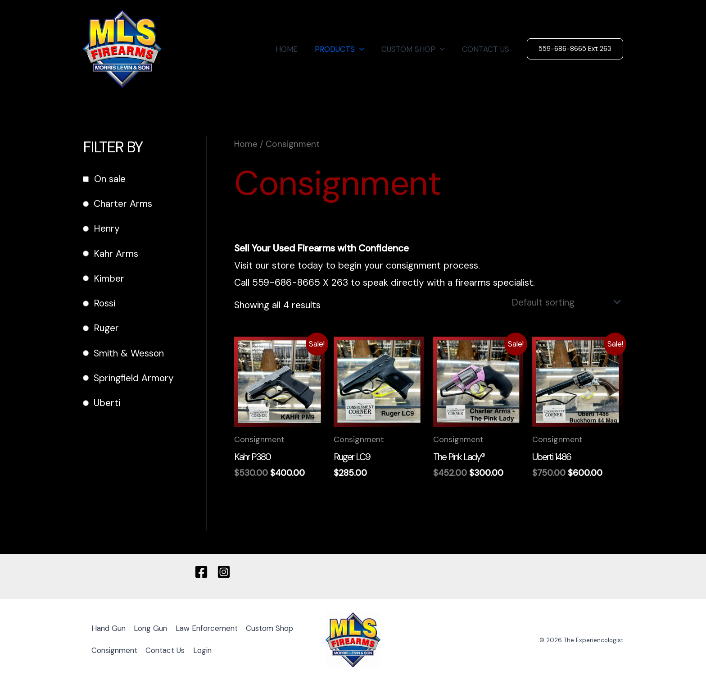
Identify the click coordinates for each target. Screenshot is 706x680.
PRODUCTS (344, 49)
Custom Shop (116, 649)
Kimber (109, 278)
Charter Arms (123, 203)
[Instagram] (224, 570)
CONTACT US (486, 49)
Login (264, 649)
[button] (364, 49)
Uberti (107, 403)
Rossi (104, 303)
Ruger (106, 328)
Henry (107, 228)
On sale (110, 179)
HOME (294, 49)
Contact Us (226, 649)
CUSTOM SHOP (416, 49)
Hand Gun (109, 628)
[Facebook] (201, 570)
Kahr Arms (116, 253)
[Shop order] (564, 301)
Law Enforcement (211, 628)
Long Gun (153, 628)
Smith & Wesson (129, 353)
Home (246, 144)
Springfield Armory (134, 378)
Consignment (173, 649)
